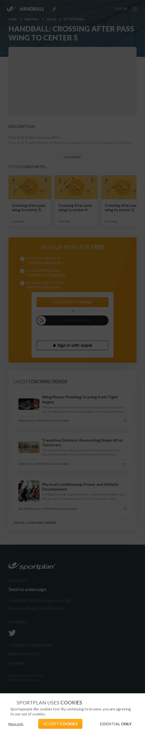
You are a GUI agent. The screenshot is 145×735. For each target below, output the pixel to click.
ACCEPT (60, 723)
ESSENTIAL (116, 723)
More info (15, 724)
